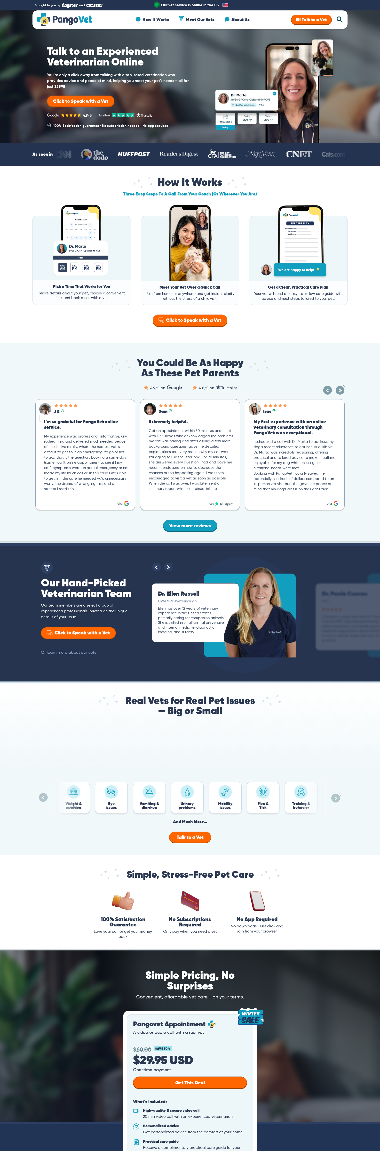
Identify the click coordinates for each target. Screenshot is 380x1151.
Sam (162, 411)
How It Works (155, 19)
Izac (267, 411)
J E (57, 411)
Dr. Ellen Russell (178, 593)
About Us (240, 19)
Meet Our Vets (200, 19)
